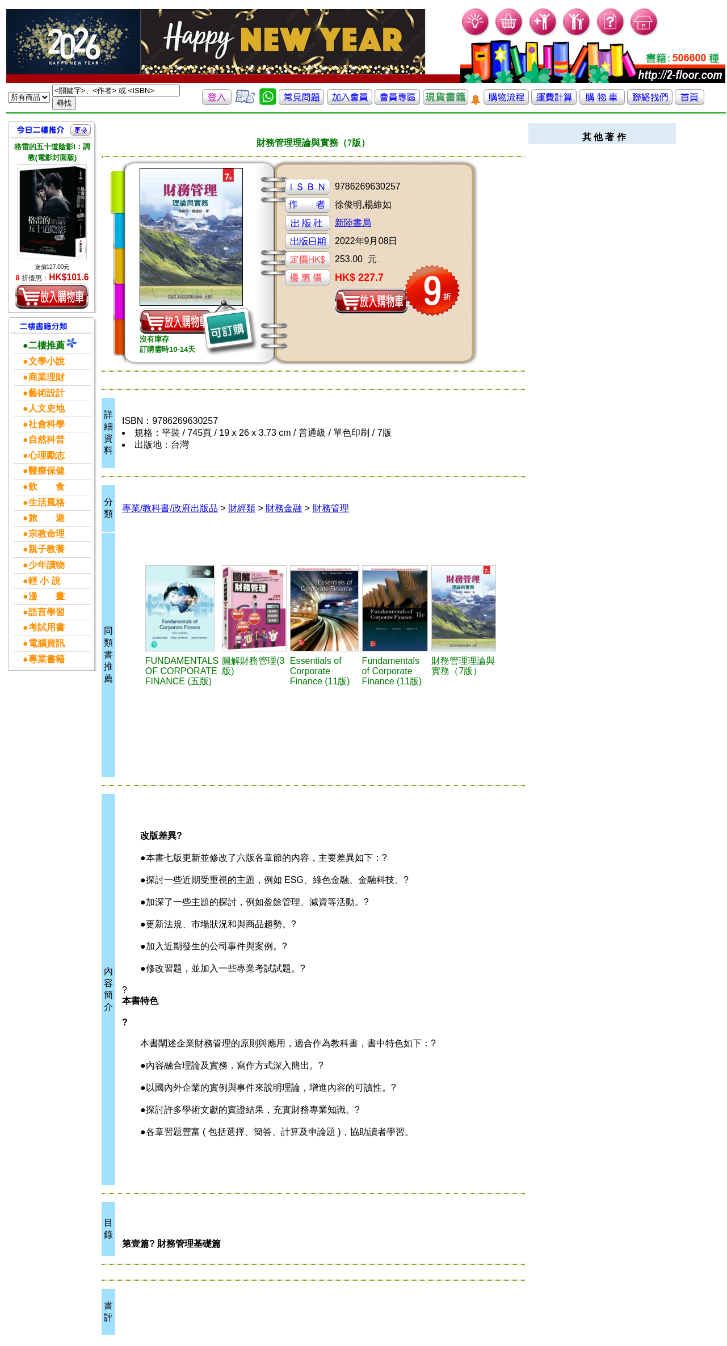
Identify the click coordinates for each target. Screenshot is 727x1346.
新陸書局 (353, 223)
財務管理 (331, 508)
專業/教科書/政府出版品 (170, 508)
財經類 (241, 508)
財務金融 (284, 508)
